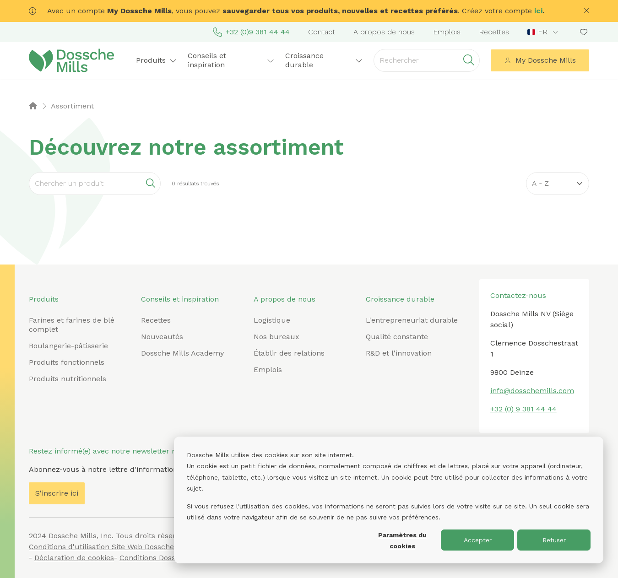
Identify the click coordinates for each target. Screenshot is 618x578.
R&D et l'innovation (399, 353)
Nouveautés (162, 336)
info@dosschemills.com (532, 390)
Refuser (554, 540)
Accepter (478, 540)
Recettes (494, 31)
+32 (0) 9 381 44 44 (523, 409)
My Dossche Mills (540, 60)
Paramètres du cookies (402, 540)
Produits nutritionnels (67, 378)
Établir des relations (289, 353)
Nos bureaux (276, 336)
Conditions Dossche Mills (163, 557)
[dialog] (388, 500)
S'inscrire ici (56, 493)
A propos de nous (384, 31)
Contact (321, 31)
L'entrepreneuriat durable (412, 320)
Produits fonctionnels (66, 362)
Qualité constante (397, 336)
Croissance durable (324, 60)
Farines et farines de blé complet (71, 325)
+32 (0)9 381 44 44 (251, 32)
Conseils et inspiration (231, 60)
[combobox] (543, 32)
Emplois (447, 31)
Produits (156, 60)
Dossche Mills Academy (182, 353)
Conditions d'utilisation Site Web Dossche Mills (111, 546)
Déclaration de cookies (74, 557)
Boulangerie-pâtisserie (68, 345)
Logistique (272, 320)
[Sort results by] (557, 183)
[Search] (95, 183)
